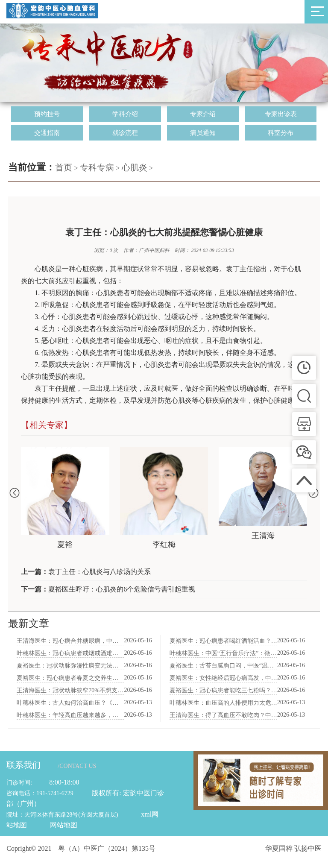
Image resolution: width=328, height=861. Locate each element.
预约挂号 (47, 114)
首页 (63, 167)
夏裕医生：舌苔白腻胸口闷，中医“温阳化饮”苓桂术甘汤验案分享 (223, 665)
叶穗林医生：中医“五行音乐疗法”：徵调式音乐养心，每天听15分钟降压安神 (223, 653)
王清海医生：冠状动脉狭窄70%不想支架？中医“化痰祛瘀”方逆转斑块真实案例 (70, 690)
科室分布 (280, 132)
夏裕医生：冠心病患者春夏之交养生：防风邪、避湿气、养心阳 (70, 678)
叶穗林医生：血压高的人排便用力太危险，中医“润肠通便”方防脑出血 (223, 703)
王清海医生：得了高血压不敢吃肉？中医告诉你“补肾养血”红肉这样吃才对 (223, 715)
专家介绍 (203, 114)
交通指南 (47, 132)
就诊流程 (125, 132)
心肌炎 (134, 167)
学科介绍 (125, 114)
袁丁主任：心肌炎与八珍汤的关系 (99, 571)
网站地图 (63, 825)
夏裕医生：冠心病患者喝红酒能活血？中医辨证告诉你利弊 (223, 641)
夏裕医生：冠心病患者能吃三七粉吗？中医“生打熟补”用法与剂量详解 (223, 690)
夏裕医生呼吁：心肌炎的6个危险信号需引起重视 (121, 589)
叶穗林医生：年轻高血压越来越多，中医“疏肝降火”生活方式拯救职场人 (70, 715)
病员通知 (203, 132)
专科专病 (97, 167)
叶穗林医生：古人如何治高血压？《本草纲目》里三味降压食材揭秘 (70, 703)
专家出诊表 (281, 114)
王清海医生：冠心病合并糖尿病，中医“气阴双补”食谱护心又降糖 (70, 641)
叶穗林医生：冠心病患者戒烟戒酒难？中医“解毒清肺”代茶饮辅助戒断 (70, 653)
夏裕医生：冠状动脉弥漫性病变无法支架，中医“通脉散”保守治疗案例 (70, 665)
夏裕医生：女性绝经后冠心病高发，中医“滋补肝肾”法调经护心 (223, 678)
